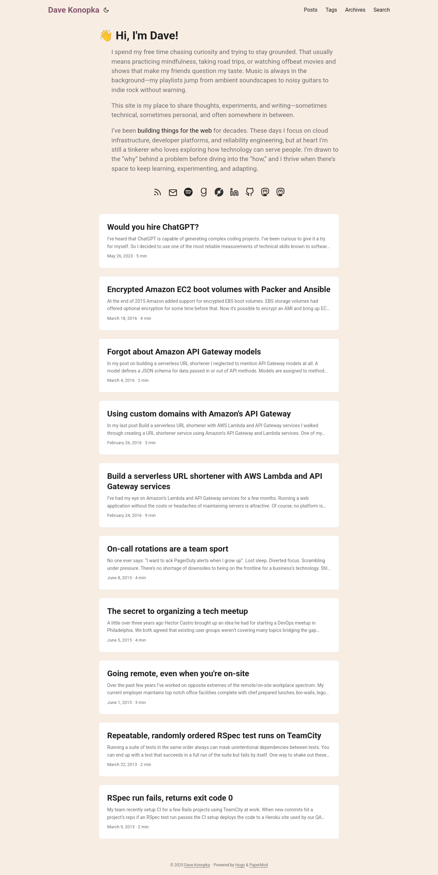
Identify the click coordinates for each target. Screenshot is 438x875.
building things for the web (175, 130)
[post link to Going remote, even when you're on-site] (219, 687)
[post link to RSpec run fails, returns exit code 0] (219, 812)
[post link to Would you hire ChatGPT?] (219, 241)
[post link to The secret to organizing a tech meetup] (219, 625)
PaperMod (258, 865)
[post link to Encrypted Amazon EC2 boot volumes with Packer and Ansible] (219, 303)
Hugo (240, 865)
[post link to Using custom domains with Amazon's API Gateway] (219, 428)
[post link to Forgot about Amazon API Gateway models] (219, 365)
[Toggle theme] (106, 10)
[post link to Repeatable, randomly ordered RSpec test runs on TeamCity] (219, 749)
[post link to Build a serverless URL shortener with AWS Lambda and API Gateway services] (219, 495)
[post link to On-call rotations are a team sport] (219, 563)
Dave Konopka (73, 10)
